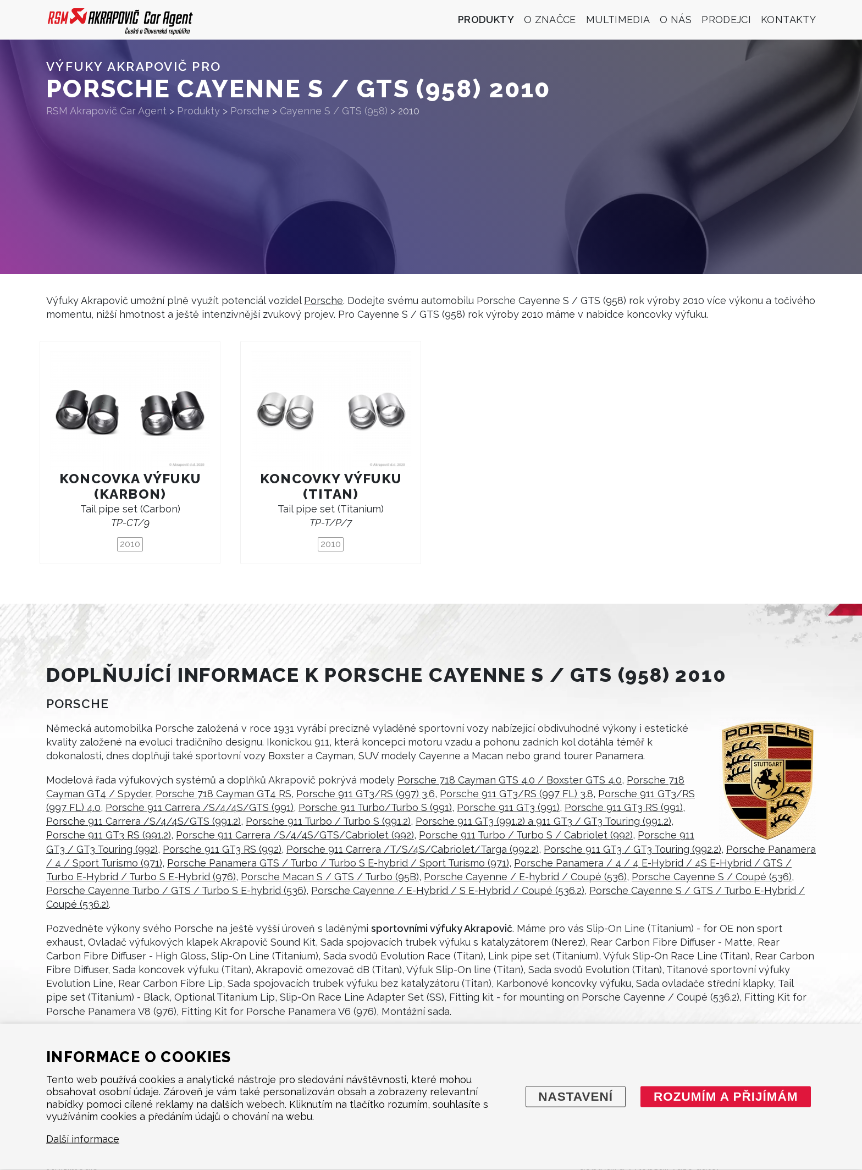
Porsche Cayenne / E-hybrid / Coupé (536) (525, 876)
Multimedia (618, 19)
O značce (550, 19)
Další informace (82, 1139)
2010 (130, 543)
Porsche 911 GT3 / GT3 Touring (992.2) (632, 849)
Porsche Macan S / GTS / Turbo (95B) (330, 876)
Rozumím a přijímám (726, 1096)
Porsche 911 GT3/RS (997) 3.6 (365, 793)
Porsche (323, 300)
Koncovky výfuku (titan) (330, 486)
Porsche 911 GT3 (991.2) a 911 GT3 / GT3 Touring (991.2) (543, 821)
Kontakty (788, 19)
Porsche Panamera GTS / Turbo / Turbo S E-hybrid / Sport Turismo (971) (338, 863)
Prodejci (726, 19)
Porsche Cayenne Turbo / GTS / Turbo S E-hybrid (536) (176, 890)
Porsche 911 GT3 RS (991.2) (108, 835)
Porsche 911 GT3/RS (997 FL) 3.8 (516, 793)
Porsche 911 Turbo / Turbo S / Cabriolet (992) (526, 835)
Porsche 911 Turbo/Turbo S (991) (375, 807)
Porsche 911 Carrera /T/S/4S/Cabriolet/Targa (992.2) (412, 849)
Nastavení (575, 1096)
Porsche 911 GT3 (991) (508, 807)
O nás (676, 19)
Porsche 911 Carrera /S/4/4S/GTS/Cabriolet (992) (295, 835)
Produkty (486, 19)
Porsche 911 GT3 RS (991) (624, 807)
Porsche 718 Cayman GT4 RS (223, 793)
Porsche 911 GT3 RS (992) (222, 849)
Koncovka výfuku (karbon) (130, 486)
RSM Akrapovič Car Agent (106, 111)
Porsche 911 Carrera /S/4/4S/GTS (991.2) (143, 821)
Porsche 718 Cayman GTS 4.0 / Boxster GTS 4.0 (509, 780)
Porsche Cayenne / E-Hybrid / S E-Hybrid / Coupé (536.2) (447, 890)
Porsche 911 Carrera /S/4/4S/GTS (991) (200, 807)
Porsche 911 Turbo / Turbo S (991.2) (328, 821)
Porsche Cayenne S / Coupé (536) (712, 876)
